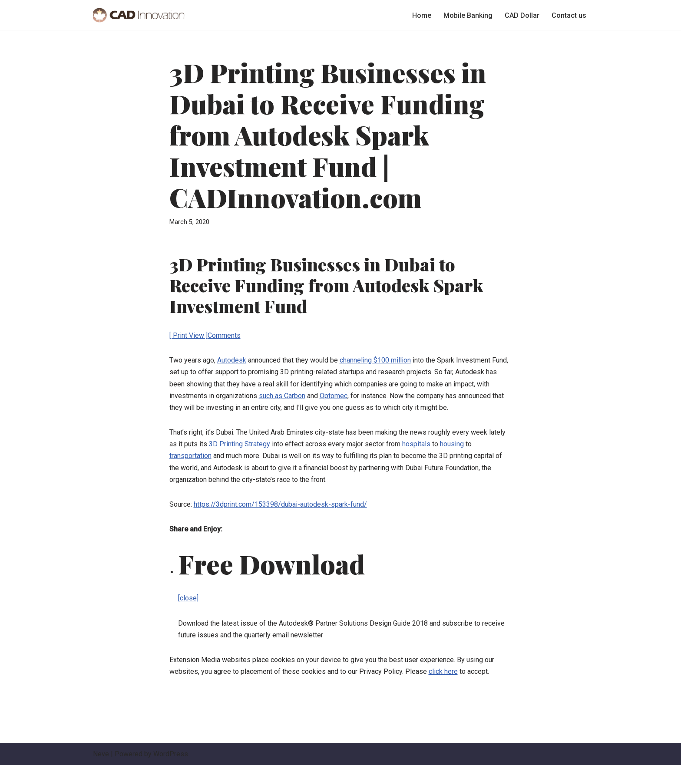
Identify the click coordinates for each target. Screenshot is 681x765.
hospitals (416, 444)
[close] (188, 598)
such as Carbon (282, 396)
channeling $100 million (375, 360)
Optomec (333, 396)
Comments (224, 335)
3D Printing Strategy (239, 444)
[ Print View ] (188, 335)
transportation (190, 456)
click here (443, 671)
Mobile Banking (468, 15)
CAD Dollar (522, 15)
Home (421, 15)
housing (452, 444)
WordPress (170, 754)
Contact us (569, 15)
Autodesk (231, 360)
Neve (101, 754)
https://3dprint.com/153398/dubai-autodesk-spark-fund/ (280, 504)
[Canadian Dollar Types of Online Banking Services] (139, 15)
